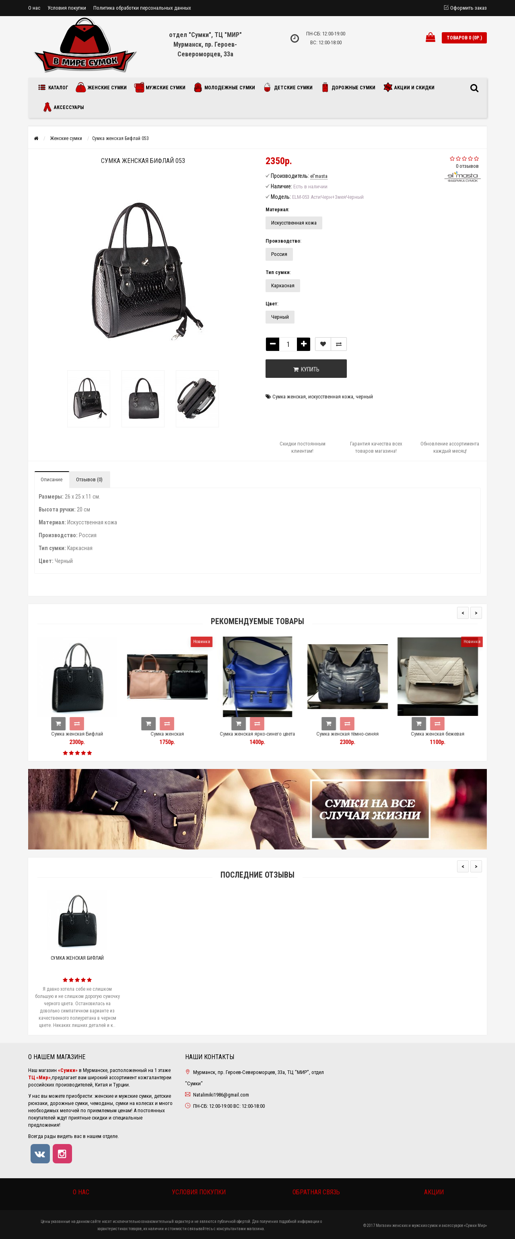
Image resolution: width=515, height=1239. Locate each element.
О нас (34, 8)
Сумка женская (289, 397)
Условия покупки (66, 8)
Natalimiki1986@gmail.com (221, 1095)
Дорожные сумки (347, 87)
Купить (306, 369)
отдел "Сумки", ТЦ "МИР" (205, 35)
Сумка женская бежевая (450, 734)
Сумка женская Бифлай (90, 734)
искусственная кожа (330, 397)
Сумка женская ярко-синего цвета (270, 734)
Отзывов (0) (89, 479)
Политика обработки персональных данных (142, 8)
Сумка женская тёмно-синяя (360, 734)
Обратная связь (316, 1192)
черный (364, 397)
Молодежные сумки (224, 87)
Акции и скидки (409, 87)
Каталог (54, 87)
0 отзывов (467, 166)
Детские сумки (287, 87)
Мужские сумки (159, 87)
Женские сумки (101, 87)
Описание (51, 479)
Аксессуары (63, 107)
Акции (434, 1192)
